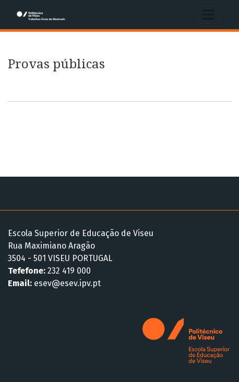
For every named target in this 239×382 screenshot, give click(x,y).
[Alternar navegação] (208, 14)
